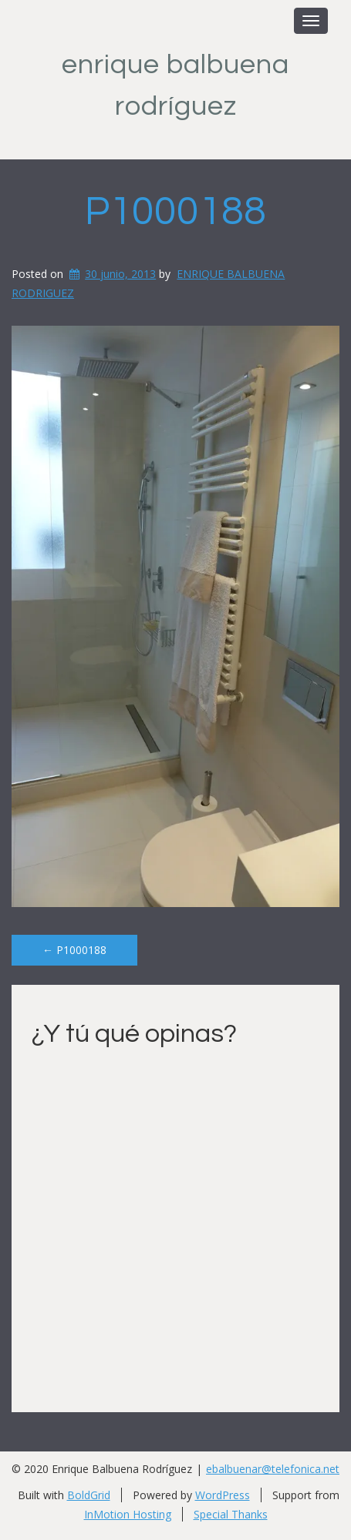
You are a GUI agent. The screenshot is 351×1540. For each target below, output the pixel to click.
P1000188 (175, 212)
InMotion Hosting (127, 1514)
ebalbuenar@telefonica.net (272, 1468)
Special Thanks (231, 1514)
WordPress (222, 1495)
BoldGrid (88, 1495)
